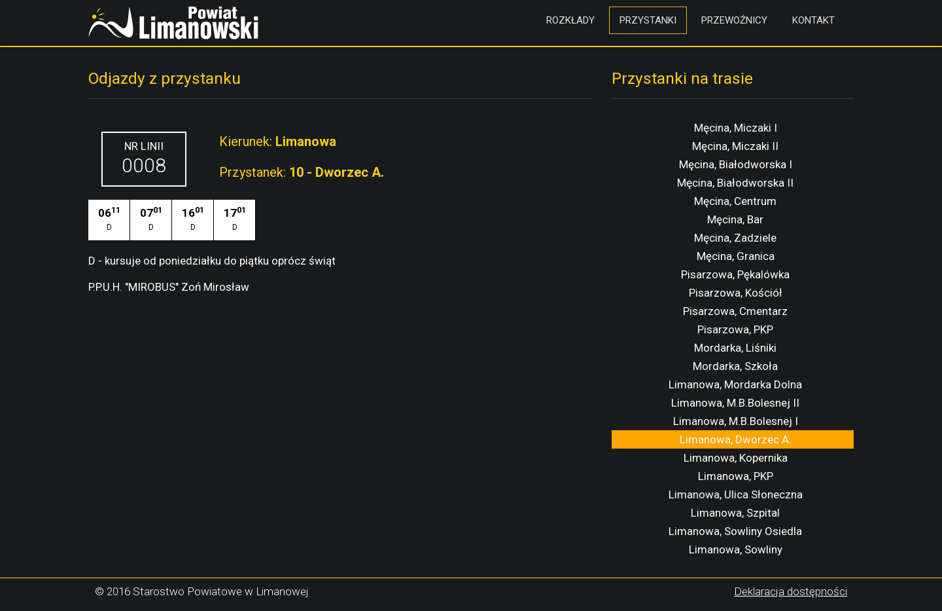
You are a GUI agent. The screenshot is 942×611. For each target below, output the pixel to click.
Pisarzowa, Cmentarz (735, 311)
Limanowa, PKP (735, 476)
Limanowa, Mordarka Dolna (735, 384)
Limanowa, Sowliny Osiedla (735, 531)
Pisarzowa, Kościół (735, 292)
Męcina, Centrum (735, 201)
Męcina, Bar (735, 219)
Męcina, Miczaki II (735, 146)
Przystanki (647, 20)
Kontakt (813, 20)
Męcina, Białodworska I (735, 164)
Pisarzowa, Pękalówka (735, 274)
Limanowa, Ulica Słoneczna (736, 494)
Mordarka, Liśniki (735, 347)
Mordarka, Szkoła (735, 366)
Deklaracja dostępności (790, 591)
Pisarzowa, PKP (735, 329)
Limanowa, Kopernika (736, 457)
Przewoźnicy (734, 20)
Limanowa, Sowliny (735, 549)
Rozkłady (570, 20)
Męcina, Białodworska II (735, 182)
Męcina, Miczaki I (735, 127)
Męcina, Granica (736, 256)
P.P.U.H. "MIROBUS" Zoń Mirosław (168, 286)
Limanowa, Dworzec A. (736, 439)
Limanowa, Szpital (735, 512)
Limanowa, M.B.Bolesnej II (735, 402)
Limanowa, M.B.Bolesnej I (735, 421)
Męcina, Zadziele (735, 237)
